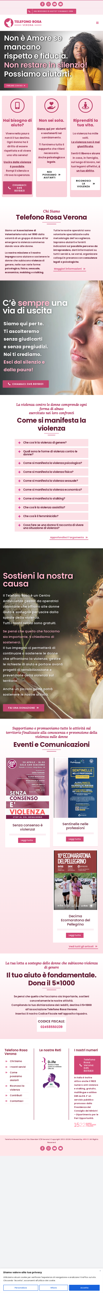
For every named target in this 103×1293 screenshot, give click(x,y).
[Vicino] (100, 1270)
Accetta (84, 1287)
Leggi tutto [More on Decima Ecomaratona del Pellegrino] (75, 935)
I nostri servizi (18, 1066)
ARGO (85, 1139)
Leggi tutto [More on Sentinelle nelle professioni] (75, 839)
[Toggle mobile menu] (97, 22)
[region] (51, 1280)
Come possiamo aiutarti (16, 1076)
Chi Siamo (16, 1061)
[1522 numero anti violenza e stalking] (85, 1124)
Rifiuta (54, 1287)
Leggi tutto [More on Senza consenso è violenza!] (27, 840)
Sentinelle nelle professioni (75, 826)
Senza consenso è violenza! (28, 827)
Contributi (16, 1095)
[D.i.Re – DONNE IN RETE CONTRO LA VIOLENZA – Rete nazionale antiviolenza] (51, 1057)
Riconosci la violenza (17, 1087)
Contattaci (16, 1101)
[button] (51, 442)
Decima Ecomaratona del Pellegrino (75, 920)
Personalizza (21, 1287)
